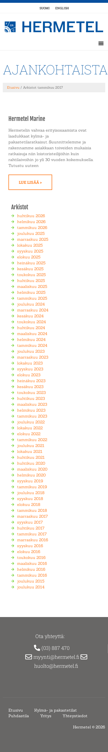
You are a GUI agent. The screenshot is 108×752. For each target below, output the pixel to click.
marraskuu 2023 (32, 357)
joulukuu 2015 (30, 581)
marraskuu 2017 (32, 516)
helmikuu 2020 (31, 475)
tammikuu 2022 (32, 439)
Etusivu (13, 87)
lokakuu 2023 (30, 363)
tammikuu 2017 (32, 534)
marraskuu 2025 (32, 239)
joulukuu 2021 (30, 445)
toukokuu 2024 (31, 321)
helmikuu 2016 (31, 569)
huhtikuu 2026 (31, 215)
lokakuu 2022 (30, 427)
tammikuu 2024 (32, 345)
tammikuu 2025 (32, 298)
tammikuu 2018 (32, 510)
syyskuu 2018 (30, 498)
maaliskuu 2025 (32, 286)
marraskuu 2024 (33, 310)
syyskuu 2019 (30, 480)
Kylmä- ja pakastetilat (55, 710)
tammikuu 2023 (32, 416)
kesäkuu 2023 (30, 386)
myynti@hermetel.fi (57, 657)
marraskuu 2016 (32, 539)
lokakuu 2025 (30, 245)
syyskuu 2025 (30, 251)
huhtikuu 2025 (31, 280)
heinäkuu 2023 (31, 380)
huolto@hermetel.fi (56, 665)
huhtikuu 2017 (30, 528)
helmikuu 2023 (31, 410)
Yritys (45, 715)
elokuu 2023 (28, 374)
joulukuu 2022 (31, 422)
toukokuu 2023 (31, 392)
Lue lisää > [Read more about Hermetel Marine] (30, 182)
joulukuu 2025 (31, 233)
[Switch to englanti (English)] (62, 7)
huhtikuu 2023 (31, 398)
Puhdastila (18, 715)
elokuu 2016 (28, 551)
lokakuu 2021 (29, 451)
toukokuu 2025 (31, 274)
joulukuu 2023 (31, 351)
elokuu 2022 (28, 433)
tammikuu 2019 (32, 486)
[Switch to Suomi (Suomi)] (44, 7)
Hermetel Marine (26, 118)
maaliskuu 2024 (32, 333)
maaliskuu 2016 (32, 563)
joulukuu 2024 (31, 304)
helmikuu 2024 (31, 339)
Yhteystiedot (75, 715)
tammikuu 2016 (32, 575)
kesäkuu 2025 (30, 268)
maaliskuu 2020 (32, 469)
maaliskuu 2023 (32, 404)
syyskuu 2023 (30, 369)
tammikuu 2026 (32, 227)
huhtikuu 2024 (31, 327)
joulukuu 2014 (31, 587)
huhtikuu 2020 (31, 463)
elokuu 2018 (28, 504)
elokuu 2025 (28, 257)
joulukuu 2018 (31, 492)
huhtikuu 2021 (31, 457)
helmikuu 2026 (31, 221)
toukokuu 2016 (31, 557)
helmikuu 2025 (31, 292)
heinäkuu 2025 (31, 262)
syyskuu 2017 (30, 522)
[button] (101, 43)
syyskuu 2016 (30, 545)
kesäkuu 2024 (30, 315)
